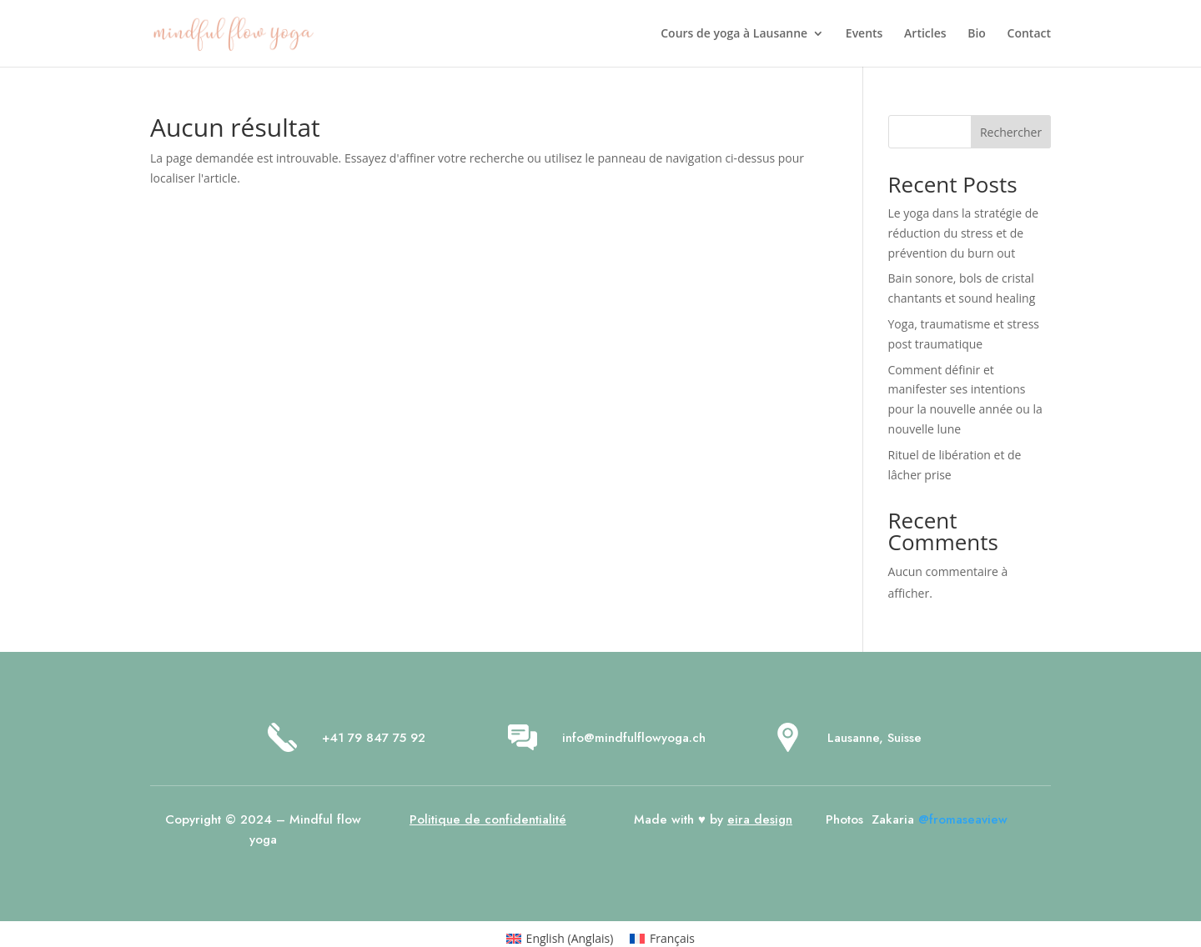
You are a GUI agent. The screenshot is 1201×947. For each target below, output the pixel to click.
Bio (976, 34)
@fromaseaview (963, 819)
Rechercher (1011, 132)
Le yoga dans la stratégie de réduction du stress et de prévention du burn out (963, 233)
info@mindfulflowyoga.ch (634, 738)
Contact (1029, 34)
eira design (759, 819)
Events (864, 34)
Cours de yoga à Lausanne (734, 34)
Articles (925, 34)
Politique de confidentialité (488, 819)
